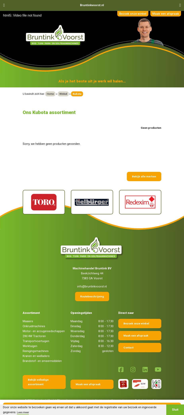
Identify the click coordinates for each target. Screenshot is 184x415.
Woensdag (77, 331)
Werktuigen (30, 346)
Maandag (76, 321)
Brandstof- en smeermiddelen (42, 361)
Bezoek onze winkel (132, 13)
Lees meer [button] (23, 412)
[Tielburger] (92, 202)
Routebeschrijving (92, 296)
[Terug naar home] (56, 35)
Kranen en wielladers (36, 356)
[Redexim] (140, 202)
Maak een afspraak (165, 13)
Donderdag (77, 336)
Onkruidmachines (34, 326)
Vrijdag (74, 341)
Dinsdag (75, 326)
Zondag (75, 351)
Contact (128, 347)
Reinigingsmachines (36, 351)
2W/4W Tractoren (34, 336)
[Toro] (44, 202)
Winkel (63, 93)
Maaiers (28, 321)
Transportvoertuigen (36, 341)
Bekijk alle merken (144, 176)
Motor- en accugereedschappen (44, 331)
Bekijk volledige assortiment (38, 382)
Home (50, 93)
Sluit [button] (175, 409)
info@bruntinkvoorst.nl (92, 286)
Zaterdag (76, 346)
